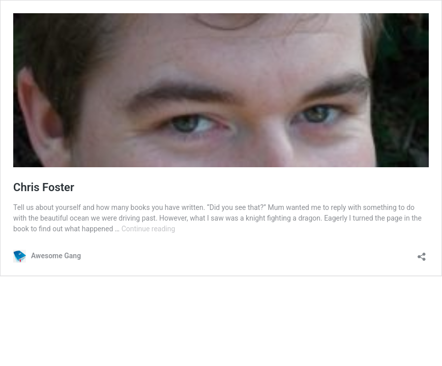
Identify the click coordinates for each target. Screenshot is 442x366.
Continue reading (148, 229)
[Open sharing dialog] (422, 253)
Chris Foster (43, 187)
